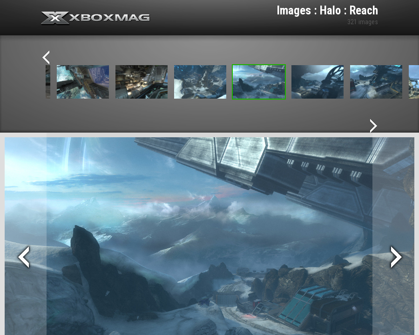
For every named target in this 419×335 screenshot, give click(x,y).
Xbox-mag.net (95, 19)
